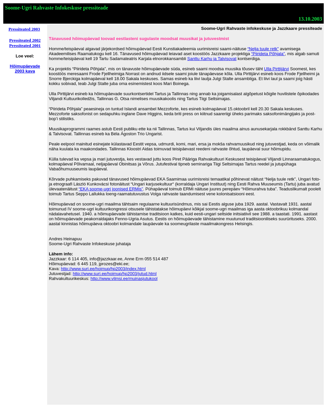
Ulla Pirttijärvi (276, 68)
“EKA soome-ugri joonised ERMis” (111, 188)
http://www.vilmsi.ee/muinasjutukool (123, 278)
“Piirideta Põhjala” (268, 53)
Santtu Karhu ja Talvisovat (211, 58)
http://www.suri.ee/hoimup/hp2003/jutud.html (115, 273)
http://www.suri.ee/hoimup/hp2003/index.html (103, 268)
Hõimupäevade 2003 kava (25, 69)
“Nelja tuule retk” (263, 48)
